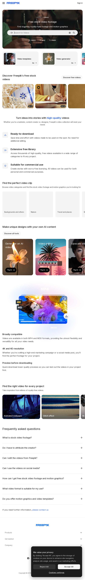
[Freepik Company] (42, 525)
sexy (42, 40)
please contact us (40, 510)
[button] (10, 33)
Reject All (44, 567)
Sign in (80, 3)
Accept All (69, 567)
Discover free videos (72, 77)
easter (52, 40)
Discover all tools (11, 233)
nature (32, 40)
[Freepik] (13, 3)
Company (44, 545)
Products (44, 532)
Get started (44, 538)
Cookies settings (56, 572)
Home (39, 17)
